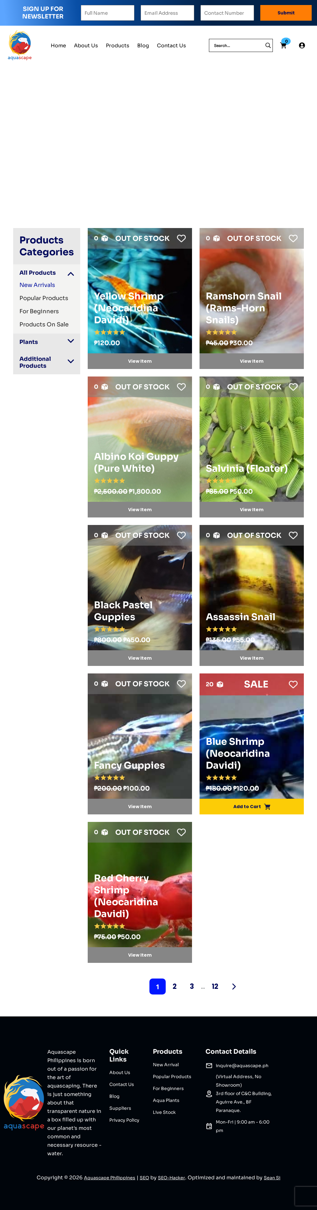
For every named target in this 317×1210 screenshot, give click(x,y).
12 (215, 986)
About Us (86, 45)
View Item (140, 361)
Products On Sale (44, 324)
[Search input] (238, 45)
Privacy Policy (124, 1120)
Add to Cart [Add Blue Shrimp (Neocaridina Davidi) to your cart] (251, 806)
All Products (37, 272)
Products (117, 45)
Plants (28, 342)
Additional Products (35, 362)
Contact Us (171, 45)
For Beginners (39, 311)
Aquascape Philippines (109, 1178)
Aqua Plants (166, 1100)
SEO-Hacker (171, 1178)
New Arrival (166, 1064)
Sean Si (272, 1178)
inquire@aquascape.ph (242, 1065)
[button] (180, 237)
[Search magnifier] (268, 45)
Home (58, 45)
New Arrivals (37, 285)
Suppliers (120, 1108)
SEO (144, 1178)
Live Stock (164, 1112)
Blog (143, 45)
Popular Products (43, 298)
